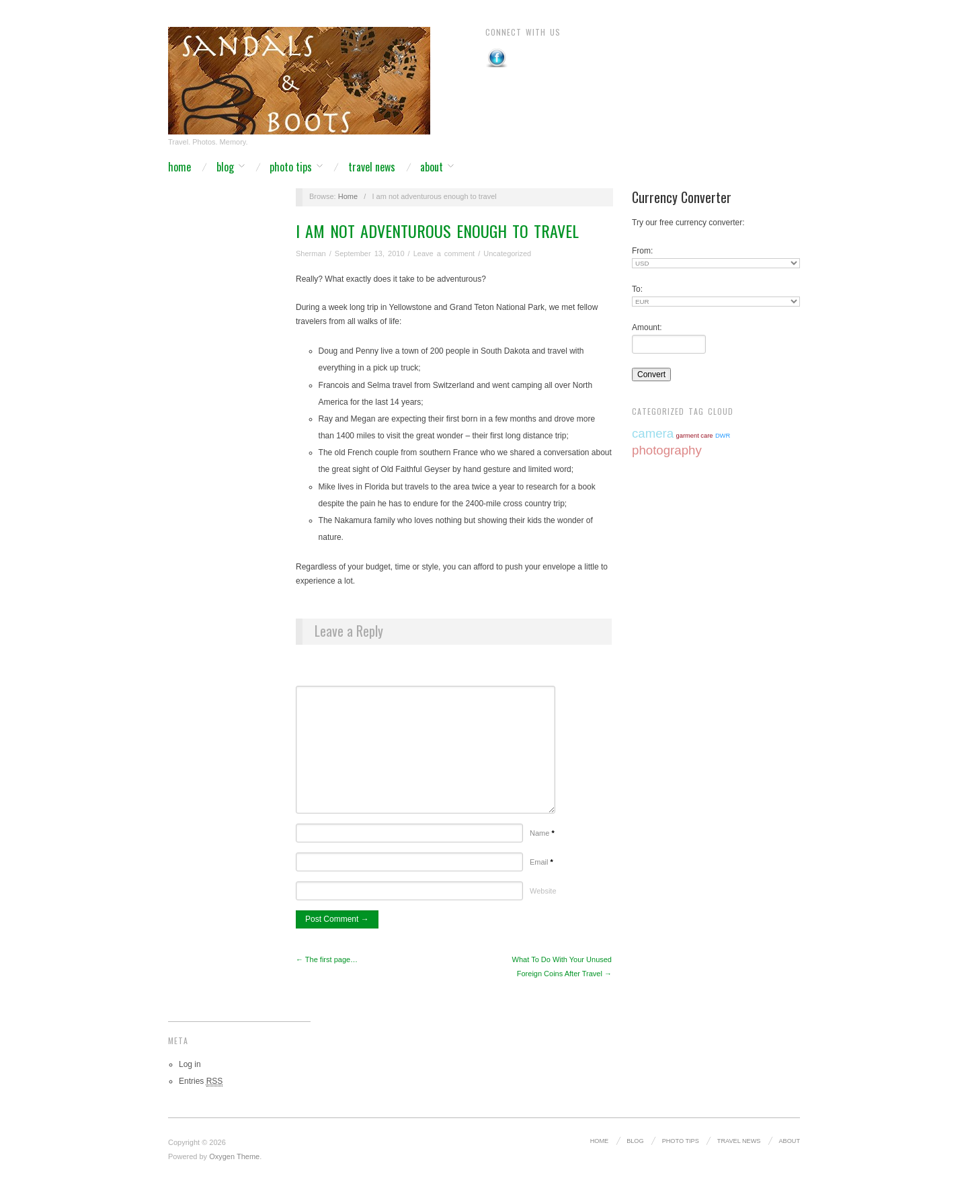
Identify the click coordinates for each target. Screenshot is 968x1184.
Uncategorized (507, 253)
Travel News (371, 166)
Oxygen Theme (234, 1156)
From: (642, 250)
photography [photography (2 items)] (667, 450)
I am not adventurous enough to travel (437, 231)
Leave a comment (444, 253)
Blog (225, 166)
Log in (190, 1064)
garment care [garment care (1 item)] (694, 435)
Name (542, 833)
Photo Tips (291, 166)
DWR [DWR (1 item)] (722, 435)
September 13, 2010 (370, 253)
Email (541, 862)
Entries (201, 1081)
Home (179, 166)
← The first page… (327, 959)
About (431, 166)
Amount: (647, 327)
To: (637, 289)
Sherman (311, 253)
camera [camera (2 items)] (653, 433)
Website (543, 891)
